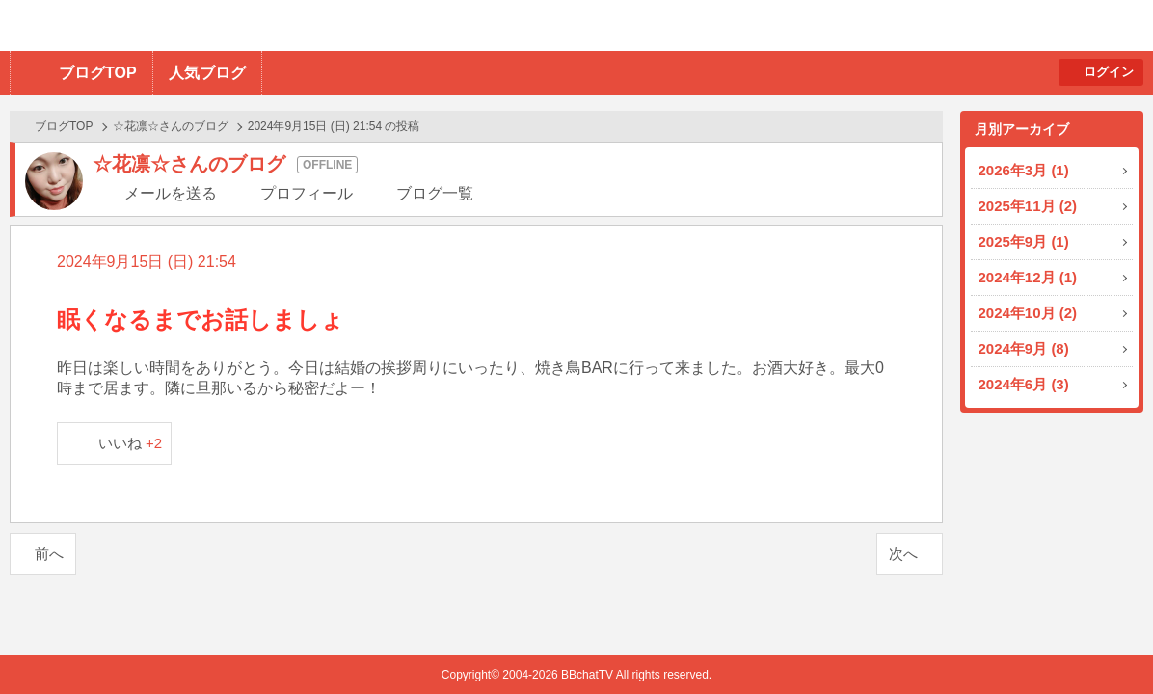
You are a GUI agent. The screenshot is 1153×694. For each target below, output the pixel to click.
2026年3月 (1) (1024, 170)
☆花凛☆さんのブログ (170, 126)
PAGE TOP (1100, 641)
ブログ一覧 (434, 193)
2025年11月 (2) (1028, 206)
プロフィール (306, 193)
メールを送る (170, 193)
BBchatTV (275, 25)
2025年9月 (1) (1024, 241)
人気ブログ (207, 73)
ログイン (1109, 72)
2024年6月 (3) (1024, 384)
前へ (49, 554)
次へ (903, 554)
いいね (130, 443)
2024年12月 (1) (1028, 277)
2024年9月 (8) (1024, 348)
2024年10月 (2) (1028, 313)
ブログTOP (98, 73)
